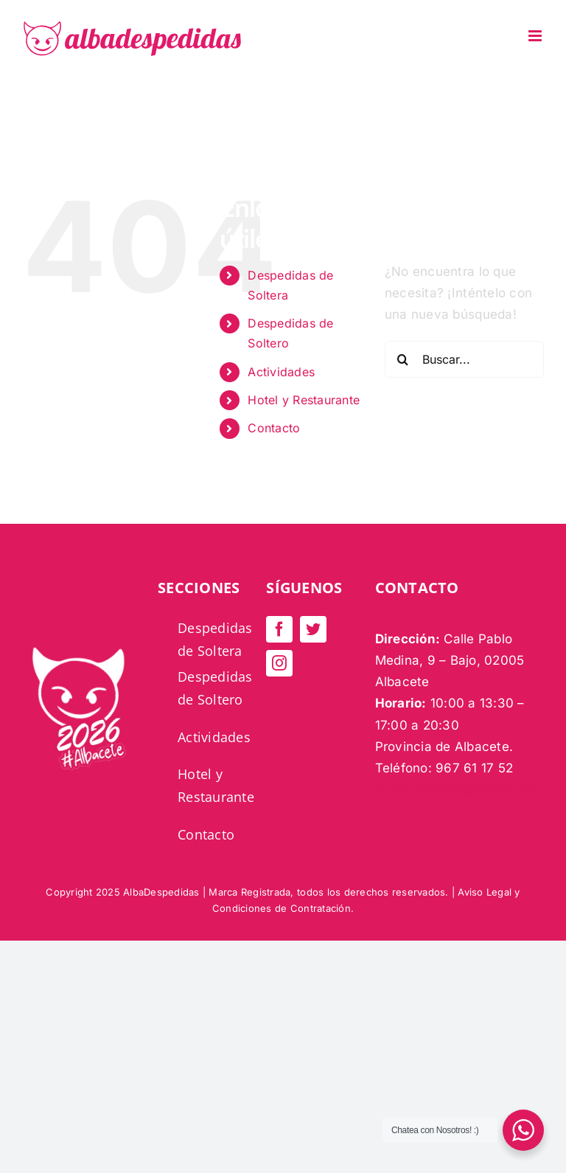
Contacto (274, 428)
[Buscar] (403, 359)
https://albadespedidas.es (454, 789)
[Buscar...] (464, 359)
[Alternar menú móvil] (536, 36)
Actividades (281, 371)
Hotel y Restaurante (304, 399)
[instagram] (279, 663)
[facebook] (279, 629)
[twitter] (313, 629)
